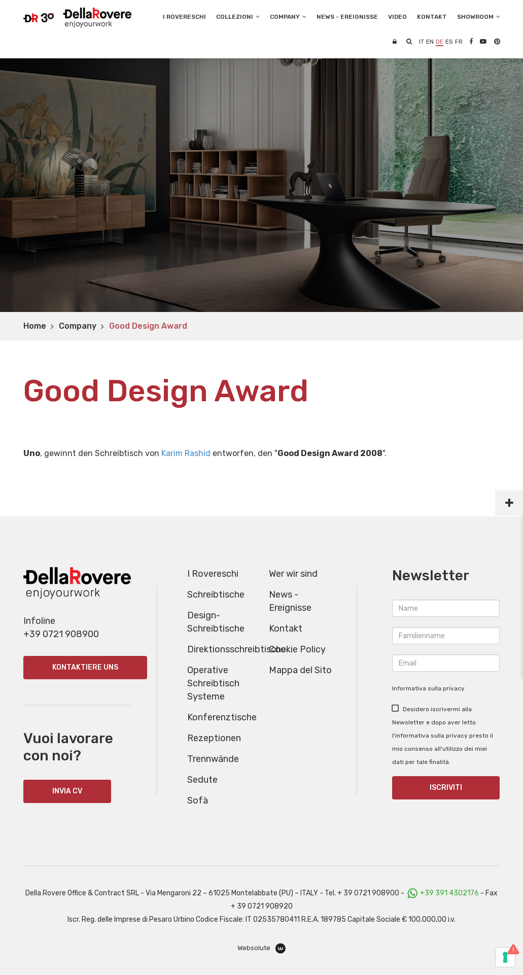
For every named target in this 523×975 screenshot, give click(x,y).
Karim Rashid (186, 453)
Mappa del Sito (300, 670)
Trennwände (213, 758)
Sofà (197, 800)
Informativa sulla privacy (428, 688)
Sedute (202, 779)
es (449, 41)
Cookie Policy (297, 649)
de (439, 41)
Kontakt (285, 628)
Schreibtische (216, 594)
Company (77, 326)
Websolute (261, 948)
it (421, 41)
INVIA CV (67, 791)
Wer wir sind (293, 573)
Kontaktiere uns (85, 667)
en (430, 41)
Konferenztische (222, 717)
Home (34, 326)
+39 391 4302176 (449, 893)
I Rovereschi (184, 16)
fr (459, 41)
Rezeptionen (214, 738)
